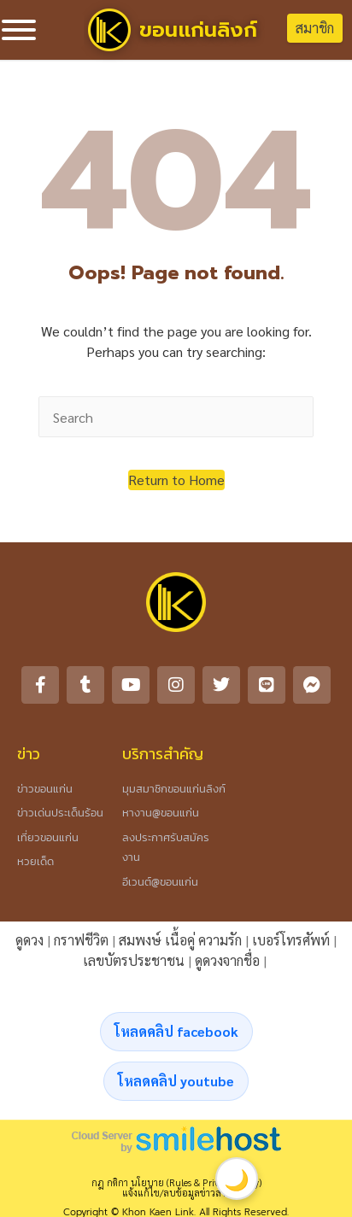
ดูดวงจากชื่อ (227, 960)
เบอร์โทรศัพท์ (291, 940)
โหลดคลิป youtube (176, 1081)
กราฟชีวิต (81, 940)
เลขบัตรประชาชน (134, 960)
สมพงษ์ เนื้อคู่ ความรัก (180, 940)
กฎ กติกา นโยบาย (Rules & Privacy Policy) (176, 1182)
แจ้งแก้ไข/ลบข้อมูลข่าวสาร (176, 1192)
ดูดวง (29, 940)
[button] (176, 480)
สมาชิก (315, 28)
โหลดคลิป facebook (176, 1031)
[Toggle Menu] (19, 30)
